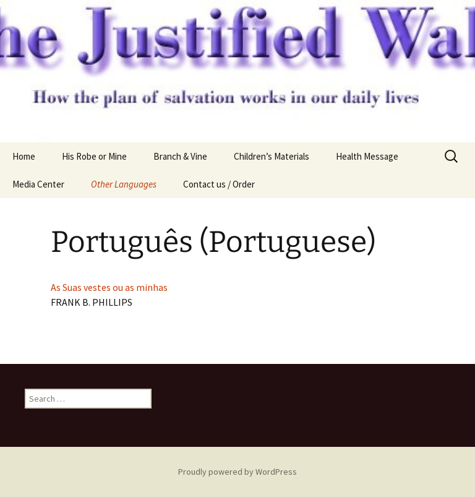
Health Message (367, 156)
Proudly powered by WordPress (237, 471)
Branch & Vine (180, 156)
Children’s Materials (271, 156)
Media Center (38, 184)
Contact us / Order (219, 184)
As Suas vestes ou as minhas (109, 287)
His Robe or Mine (94, 156)
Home (23, 156)
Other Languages (123, 184)
